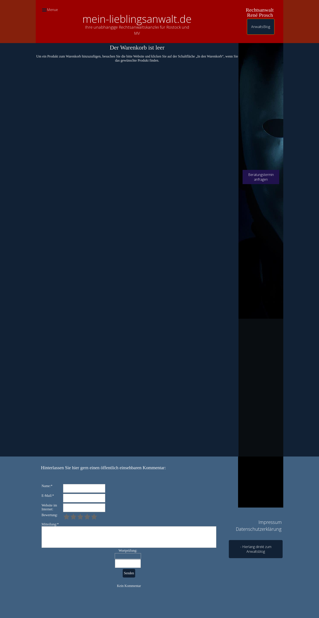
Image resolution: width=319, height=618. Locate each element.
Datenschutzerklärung (259, 529)
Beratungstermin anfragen (261, 177)
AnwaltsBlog (260, 26)
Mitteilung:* (50, 524)
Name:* (47, 486)
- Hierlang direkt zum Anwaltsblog (255, 549)
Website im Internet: (49, 507)
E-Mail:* (48, 495)
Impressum (270, 522)
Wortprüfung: (128, 550)
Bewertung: (50, 515)
